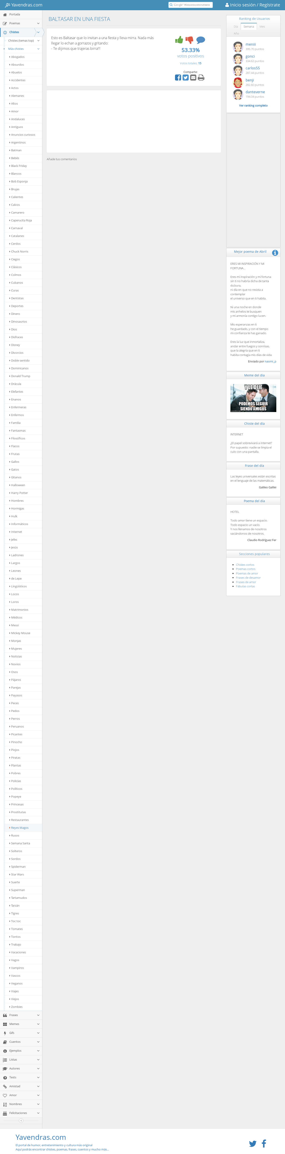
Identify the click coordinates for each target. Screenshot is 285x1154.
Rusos (14, 835)
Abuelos (15, 72)
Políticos (15, 789)
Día (236, 26)
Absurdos (16, 65)
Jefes (13, 540)
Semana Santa (19, 843)
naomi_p (270, 361)
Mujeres (15, 649)
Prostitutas (17, 812)
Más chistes (21, 49)
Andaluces (17, 119)
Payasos (15, 695)
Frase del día (254, 465)
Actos (13, 88)
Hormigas (16, 508)
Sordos (14, 859)
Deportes (16, 306)
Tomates (16, 929)
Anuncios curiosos (22, 135)
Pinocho (15, 742)
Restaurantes (19, 820)
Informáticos (18, 524)
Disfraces (16, 337)
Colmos (15, 275)
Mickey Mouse (19, 633)
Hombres (16, 501)
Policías (15, 781)
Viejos (14, 999)
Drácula (15, 384)
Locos (14, 594)
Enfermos (16, 415)
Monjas (15, 641)
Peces (14, 703)
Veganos (15, 983)
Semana (249, 26)
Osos (13, 672)
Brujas (14, 189)
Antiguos (16, 127)
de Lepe (15, 578)
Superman (17, 890)
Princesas (16, 804)
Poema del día (254, 501)
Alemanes (16, 96)
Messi (14, 625)
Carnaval (16, 228)
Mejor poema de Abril (250, 251)
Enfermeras (17, 407)
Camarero (16, 212)
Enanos (15, 399)
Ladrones (16, 555)
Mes (262, 26)
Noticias (15, 656)
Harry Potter (18, 493)
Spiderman (17, 867)
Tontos (14, 937)
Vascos (14, 976)
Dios (13, 329)
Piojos (14, 750)
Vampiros (16, 968)
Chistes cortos (245, 565)
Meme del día (254, 375)
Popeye (15, 796)
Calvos (14, 205)
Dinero (14, 314)
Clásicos (15, 267)
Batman (15, 150)
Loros (14, 602)
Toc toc (15, 921)
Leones (15, 571)
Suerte (14, 882)
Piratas (14, 758)
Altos (13, 103)
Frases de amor (246, 582)
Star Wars (16, 874)
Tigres (14, 913)
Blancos (15, 174)
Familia (14, 423)
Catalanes (16, 236)
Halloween (17, 485)
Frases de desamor (248, 578)
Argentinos (17, 142)
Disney (14, 345)
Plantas (15, 765)
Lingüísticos (18, 586)
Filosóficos (17, 438)
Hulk (13, 516)
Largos (14, 563)
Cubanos (16, 283)
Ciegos (14, 259)
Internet (15, 532)
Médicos (15, 617)
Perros (14, 719)
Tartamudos (18, 898)
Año (236, 33)
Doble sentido (19, 360)
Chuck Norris (18, 251)
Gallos (14, 462)
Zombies (15, 1007)
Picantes (15, 734)
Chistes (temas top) (24, 40)
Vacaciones (17, 952)
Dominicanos (18, 368)
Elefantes (16, 392)
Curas (14, 290)
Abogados (16, 57)
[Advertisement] (134, 121)
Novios (14, 664)
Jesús (13, 547)
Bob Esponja (18, 181)
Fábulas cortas (245, 586)
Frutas (14, 454)
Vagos (14, 960)
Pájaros (15, 680)
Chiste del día (254, 423)
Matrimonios (18, 610)
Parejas (15, 687)
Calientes (16, 197)
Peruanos (16, 726)
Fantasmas (17, 430)
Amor (13, 111)
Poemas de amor (247, 573)
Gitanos (15, 477)
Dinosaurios (18, 321)
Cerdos (14, 244)
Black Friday (18, 166)
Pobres (14, 773)
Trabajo (15, 944)
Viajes (14, 991)
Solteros (15, 851)
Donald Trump (19, 376)
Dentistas (16, 298)
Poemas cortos (245, 569)
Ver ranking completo (253, 105)
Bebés (14, 158)
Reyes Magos (18, 828)
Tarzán (14, 905)
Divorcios (16, 353)
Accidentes (17, 80)
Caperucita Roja (20, 220)
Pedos (14, 711)
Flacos (14, 446)
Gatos (14, 469)
